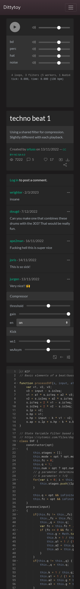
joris (13, 260)
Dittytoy (11, 7)
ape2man (16, 241)
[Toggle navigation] (71, 7)
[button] (15, 27)
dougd (14, 211)
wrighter (16, 192)
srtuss (31, 149)
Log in (14, 180)
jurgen (14, 279)
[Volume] (54, 27)
